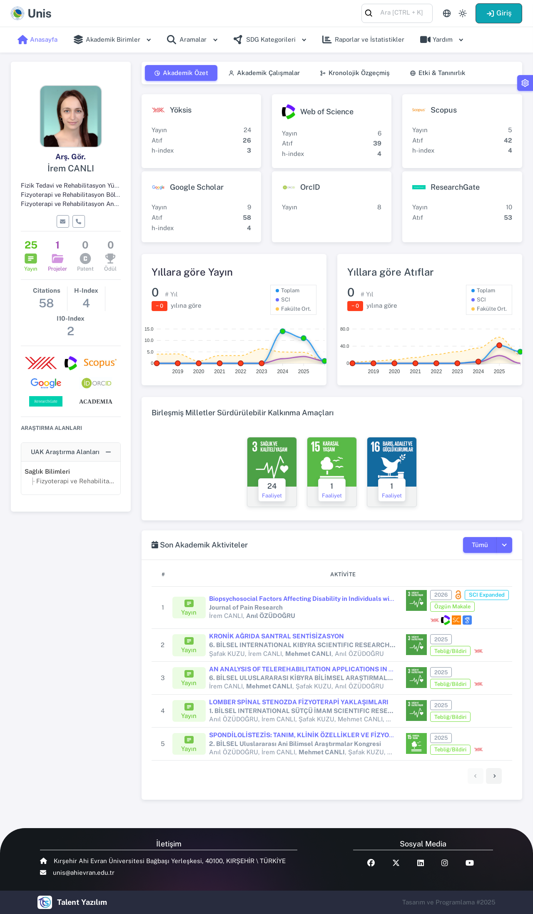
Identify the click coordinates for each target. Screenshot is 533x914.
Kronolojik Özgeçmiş (355, 72)
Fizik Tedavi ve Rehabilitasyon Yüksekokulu (82, 185)
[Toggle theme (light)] (463, 13)
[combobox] (397, 13)
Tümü (480, 544)
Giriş (499, 13)
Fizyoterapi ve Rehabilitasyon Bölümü (74, 194)
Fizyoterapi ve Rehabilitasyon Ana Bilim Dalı (83, 203)
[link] (494, 776)
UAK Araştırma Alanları (65, 451)
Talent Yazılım (82, 902)
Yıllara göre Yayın (192, 272)
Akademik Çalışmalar (264, 72)
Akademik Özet (181, 72)
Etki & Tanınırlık (438, 72)
